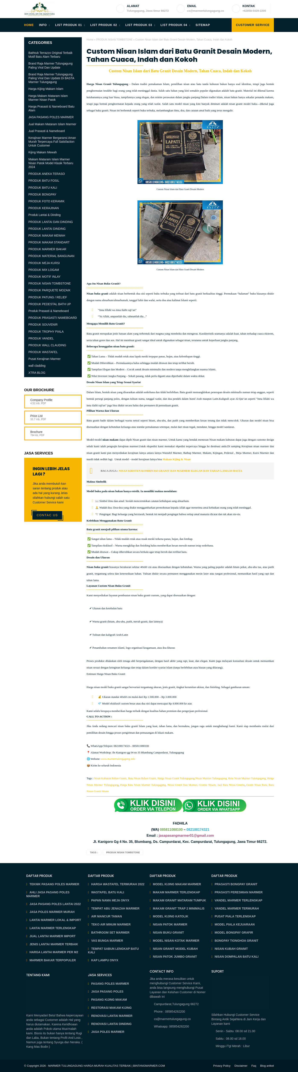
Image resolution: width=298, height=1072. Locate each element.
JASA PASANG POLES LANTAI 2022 (55, 904)
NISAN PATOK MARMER (170, 924)
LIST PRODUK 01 (68, 25)
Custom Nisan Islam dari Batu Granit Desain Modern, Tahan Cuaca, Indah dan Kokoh (179, 55)
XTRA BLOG (36, 372)
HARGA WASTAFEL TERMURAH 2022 (117, 884)
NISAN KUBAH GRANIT (231, 948)
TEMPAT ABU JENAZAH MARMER (115, 908)
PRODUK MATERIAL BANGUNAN (51, 256)
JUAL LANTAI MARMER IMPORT (52, 936)
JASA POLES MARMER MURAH (51, 912)
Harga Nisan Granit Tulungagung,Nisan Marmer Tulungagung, (193, 778)
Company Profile (41, 400)
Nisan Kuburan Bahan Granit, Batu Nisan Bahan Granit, (125, 778)
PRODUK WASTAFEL (43, 352)
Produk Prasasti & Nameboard (48, 311)
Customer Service (253, 25)
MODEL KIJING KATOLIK (170, 916)
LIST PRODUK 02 (103, 25)
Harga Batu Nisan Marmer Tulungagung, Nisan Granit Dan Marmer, (159, 784)
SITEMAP (203, 25)
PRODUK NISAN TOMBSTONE (114, 39)
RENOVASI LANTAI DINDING (111, 1024)
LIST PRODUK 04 (174, 25)
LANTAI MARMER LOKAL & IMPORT (55, 920)
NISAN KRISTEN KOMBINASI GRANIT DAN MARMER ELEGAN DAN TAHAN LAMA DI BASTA (181, 470)
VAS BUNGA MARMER (107, 940)
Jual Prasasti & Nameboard (46, 131)
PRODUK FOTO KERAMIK (46, 201)
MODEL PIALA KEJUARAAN (234, 924)
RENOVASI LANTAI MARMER (111, 1015)
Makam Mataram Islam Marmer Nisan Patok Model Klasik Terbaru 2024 (50, 163)
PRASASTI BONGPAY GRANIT (236, 884)
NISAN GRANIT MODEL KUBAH (175, 948)
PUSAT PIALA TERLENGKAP (235, 916)
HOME (29, 25)
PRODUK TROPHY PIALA (46, 331)
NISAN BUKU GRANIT (168, 932)
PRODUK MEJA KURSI (44, 263)
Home (90, 39)
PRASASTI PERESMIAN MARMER (239, 892)
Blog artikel (267, 1065)
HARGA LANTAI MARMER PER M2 (53, 952)
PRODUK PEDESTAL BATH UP (49, 304)
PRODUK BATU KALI (42, 187)
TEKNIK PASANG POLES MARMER (54, 884)
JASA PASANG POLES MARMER (51, 117)
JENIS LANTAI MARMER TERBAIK (53, 944)
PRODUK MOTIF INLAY (44, 276)
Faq (253, 1065)
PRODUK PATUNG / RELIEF (47, 297)
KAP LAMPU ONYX (104, 960)
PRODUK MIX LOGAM (43, 270)
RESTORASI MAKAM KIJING (111, 1007)
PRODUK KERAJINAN (43, 208)
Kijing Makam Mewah (42, 152)
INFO (43, 25)
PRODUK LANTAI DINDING (47, 228)
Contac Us (47, 515)
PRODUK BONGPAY (42, 194)
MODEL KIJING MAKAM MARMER (177, 884)
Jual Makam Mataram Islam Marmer (52, 124)
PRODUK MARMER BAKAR (47, 249)
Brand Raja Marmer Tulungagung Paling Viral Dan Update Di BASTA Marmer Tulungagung (51, 78)
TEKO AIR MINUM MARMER (111, 924)
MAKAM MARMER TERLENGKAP (176, 892)
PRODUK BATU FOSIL (43, 180)
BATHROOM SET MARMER (110, 932)
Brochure (36, 432)
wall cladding (36, 365)
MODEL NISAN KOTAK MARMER (176, 940)
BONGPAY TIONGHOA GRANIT (236, 940)
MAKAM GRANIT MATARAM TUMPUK (179, 900)
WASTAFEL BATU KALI (107, 892)
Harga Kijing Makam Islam (45, 89)
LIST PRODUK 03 (138, 25)
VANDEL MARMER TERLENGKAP (238, 900)
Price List (36, 416)
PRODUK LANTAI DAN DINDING (50, 222)
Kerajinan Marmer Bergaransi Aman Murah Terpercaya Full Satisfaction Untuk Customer (52, 141)
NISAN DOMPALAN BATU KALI (237, 956)
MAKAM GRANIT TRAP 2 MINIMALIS (179, 908)
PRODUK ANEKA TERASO (46, 173)
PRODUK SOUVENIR (43, 324)
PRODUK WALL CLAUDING (47, 345)
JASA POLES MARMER (107, 1031)
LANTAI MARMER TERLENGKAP (52, 928)
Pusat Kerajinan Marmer (44, 359)
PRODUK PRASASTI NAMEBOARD (52, 317)
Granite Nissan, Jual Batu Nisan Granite (222, 784)
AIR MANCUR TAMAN (106, 916)
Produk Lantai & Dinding (44, 215)
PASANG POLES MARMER (110, 983)
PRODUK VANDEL (41, 338)
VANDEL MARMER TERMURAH (237, 908)
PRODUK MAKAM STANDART (49, 242)
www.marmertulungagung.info (118, 758)
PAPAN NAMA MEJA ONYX (110, 900)
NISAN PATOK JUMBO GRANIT (175, 956)
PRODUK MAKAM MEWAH (46, 235)
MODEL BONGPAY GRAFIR (234, 932)
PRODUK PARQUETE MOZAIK (49, 290)
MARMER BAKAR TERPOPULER (52, 960)
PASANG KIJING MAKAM (109, 999)
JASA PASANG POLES (107, 991)
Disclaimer (240, 1065)
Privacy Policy (222, 1065)
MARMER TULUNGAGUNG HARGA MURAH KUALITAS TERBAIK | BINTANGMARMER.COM (106, 1065)
